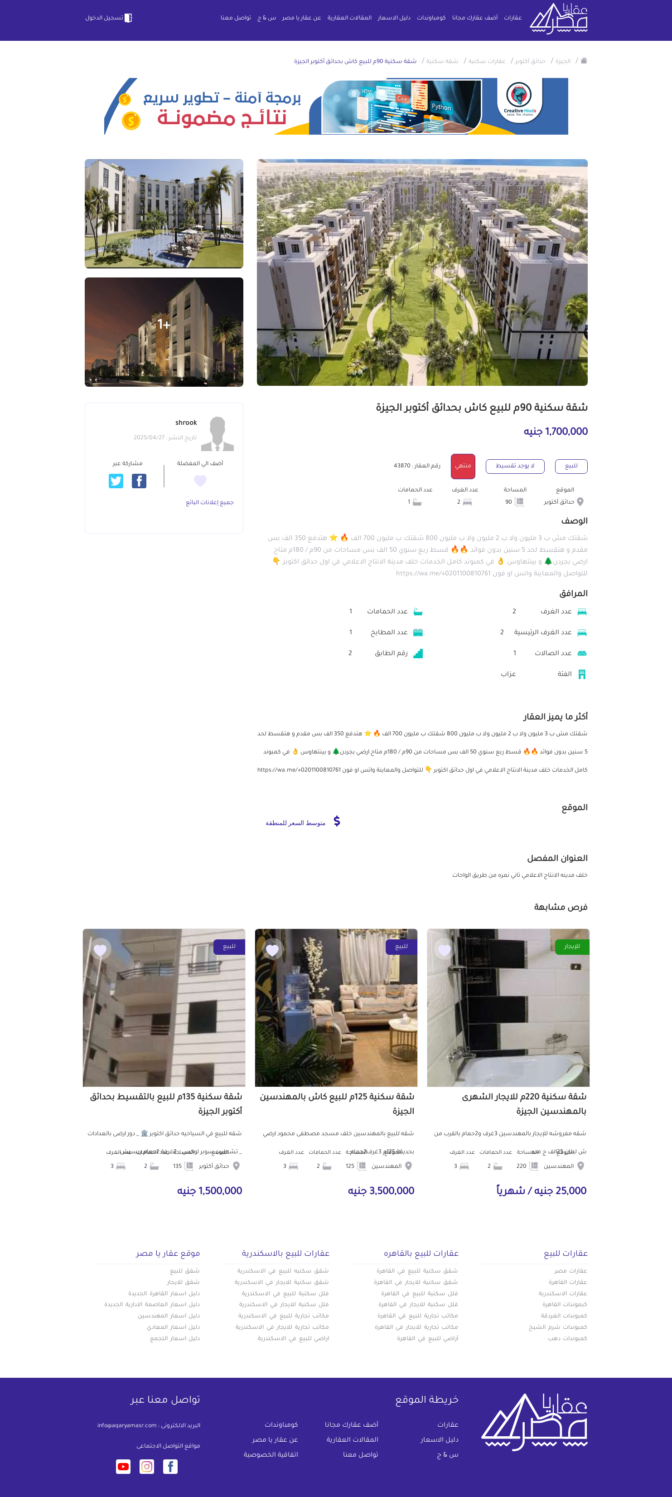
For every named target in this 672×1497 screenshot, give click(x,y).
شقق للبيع (185, 1272)
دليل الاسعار (394, 18)
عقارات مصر (571, 1272)
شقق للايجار (183, 1283)
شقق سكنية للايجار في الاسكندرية (282, 1283)
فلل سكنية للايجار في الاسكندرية (284, 1305)
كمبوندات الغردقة (564, 1316)
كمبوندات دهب (568, 1339)
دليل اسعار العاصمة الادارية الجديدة (152, 1305)
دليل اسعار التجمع (175, 1339)
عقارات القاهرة (568, 1283)
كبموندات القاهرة (565, 1305)
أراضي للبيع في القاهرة (427, 1339)
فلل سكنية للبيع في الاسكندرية (285, 1294)
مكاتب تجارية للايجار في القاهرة (416, 1328)
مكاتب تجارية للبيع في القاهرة (417, 1316)
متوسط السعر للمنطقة (303, 821)
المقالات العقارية (350, 18)
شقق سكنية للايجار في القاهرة (416, 1283)
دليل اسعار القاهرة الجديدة (164, 1294)
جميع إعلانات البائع (210, 503)
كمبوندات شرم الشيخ (558, 1328)
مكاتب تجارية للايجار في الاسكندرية (282, 1328)
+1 (163, 326)
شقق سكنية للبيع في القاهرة (417, 1272)
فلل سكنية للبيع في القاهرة (419, 1294)
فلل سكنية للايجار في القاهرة (418, 1305)
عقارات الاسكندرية (563, 1294)
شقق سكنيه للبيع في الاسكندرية (283, 1272)
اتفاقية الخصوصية (271, 1455)
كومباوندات (431, 18)
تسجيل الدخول (109, 18)
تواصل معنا (236, 18)
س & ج (266, 18)
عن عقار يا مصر (301, 18)
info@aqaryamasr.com (127, 1426)
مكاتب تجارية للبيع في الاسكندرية (283, 1316)
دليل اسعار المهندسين (169, 1316)
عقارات (513, 18)
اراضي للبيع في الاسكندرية (293, 1339)
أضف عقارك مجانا (475, 18)
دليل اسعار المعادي (173, 1328)
